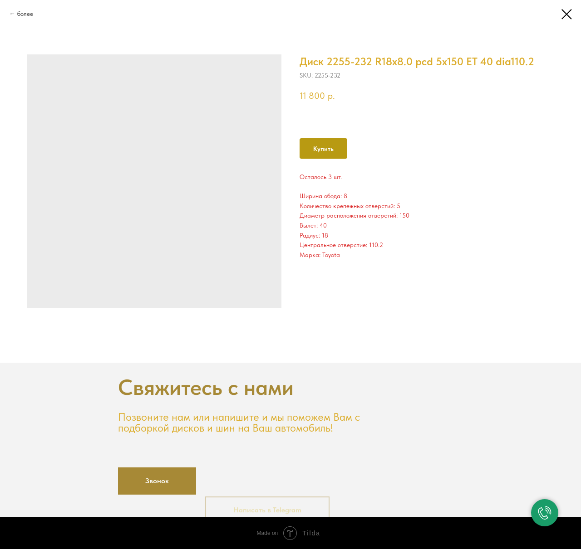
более (25, 13)
